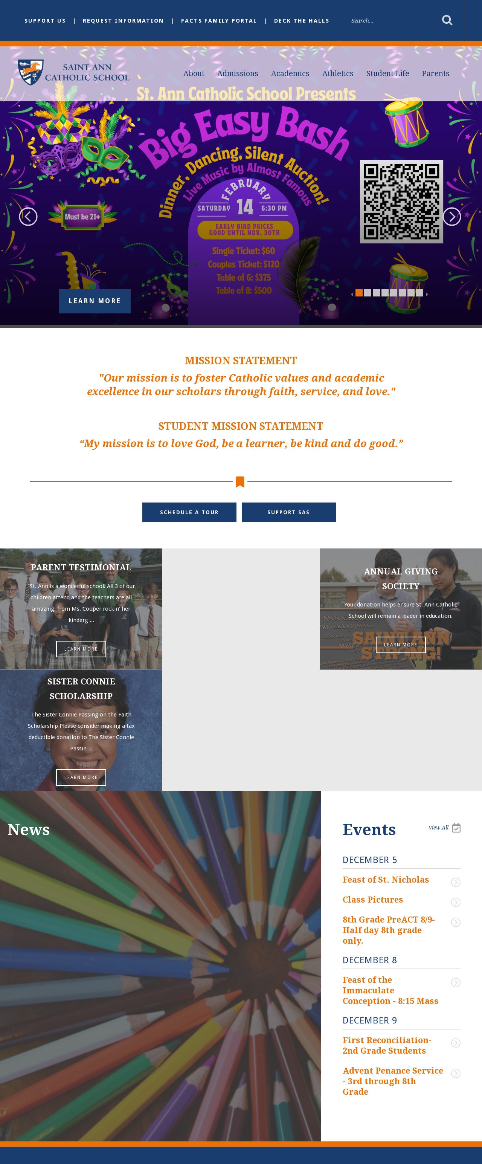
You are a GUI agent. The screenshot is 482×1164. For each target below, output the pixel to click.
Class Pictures (373, 779)
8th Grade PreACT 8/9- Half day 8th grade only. (390, 809)
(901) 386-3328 (184, 1094)
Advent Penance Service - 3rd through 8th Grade (389, 958)
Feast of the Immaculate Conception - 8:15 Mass (391, 868)
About (193, 73)
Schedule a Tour (189, 512)
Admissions (237, 73)
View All (445, 707)
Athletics (338, 73)
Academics (290, 73)
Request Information (123, 20)
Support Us (45, 20)
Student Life (387, 73)
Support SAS (289, 512)
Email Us (179, 1077)
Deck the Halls (301, 20)
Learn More (95, 301)
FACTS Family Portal (219, 20)
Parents (436, 73)
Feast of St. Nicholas (386, 759)
